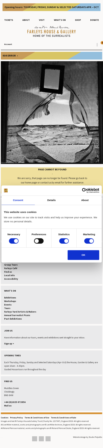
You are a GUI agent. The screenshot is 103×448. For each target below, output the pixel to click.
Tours (7, 308)
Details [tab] (51, 200)
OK (83, 255)
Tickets (8, 19)
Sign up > (9, 343)
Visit (42, 19)
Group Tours (11, 264)
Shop (78, 19)
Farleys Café (10, 268)
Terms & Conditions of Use (37, 417)
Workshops (10, 301)
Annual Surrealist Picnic (17, 315)
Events (8, 304)
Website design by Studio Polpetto (87, 437)
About (26, 19)
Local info (9, 275)
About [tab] (85, 200)
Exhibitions (10, 297)
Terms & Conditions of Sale (63, 417)
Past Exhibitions (13, 318)
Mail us (8, 405)
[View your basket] (98, 44)
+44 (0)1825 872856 (15, 402)
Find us (8, 271)
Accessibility (11, 278)
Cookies (4, 417)
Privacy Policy (16, 417)
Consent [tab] (18, 200)
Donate (94, 19)
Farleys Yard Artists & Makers (20, 311)
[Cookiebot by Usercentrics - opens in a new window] (84, 190)
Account (8, 44)
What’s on (60, 19)
